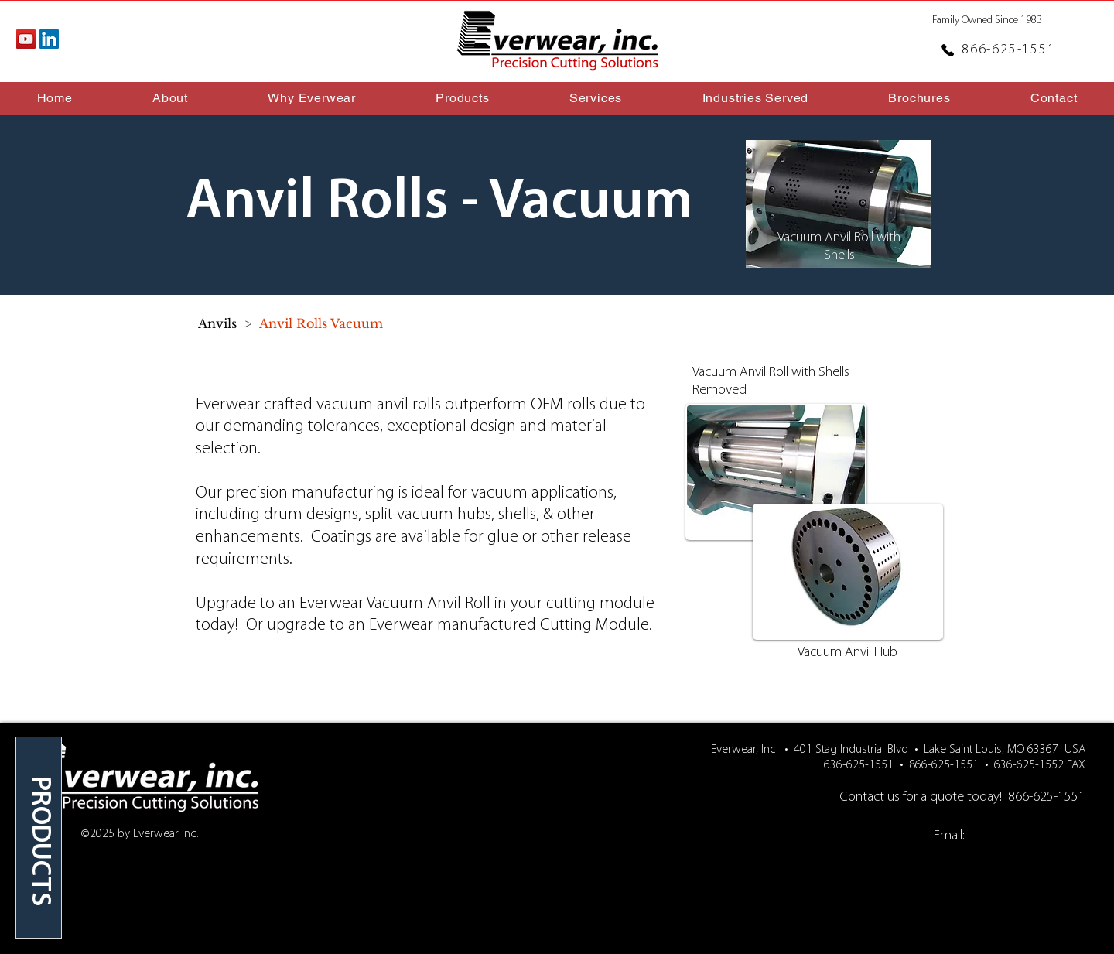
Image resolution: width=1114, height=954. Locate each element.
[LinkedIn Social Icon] (49, 39)
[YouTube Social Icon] (26, 39)
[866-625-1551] (999, 50)
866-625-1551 (944, 765)
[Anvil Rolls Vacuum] (321, 323)
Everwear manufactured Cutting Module (509, 625)
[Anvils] (217, 323)
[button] (312, 98)
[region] (38, 838)
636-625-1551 (859, 765)
